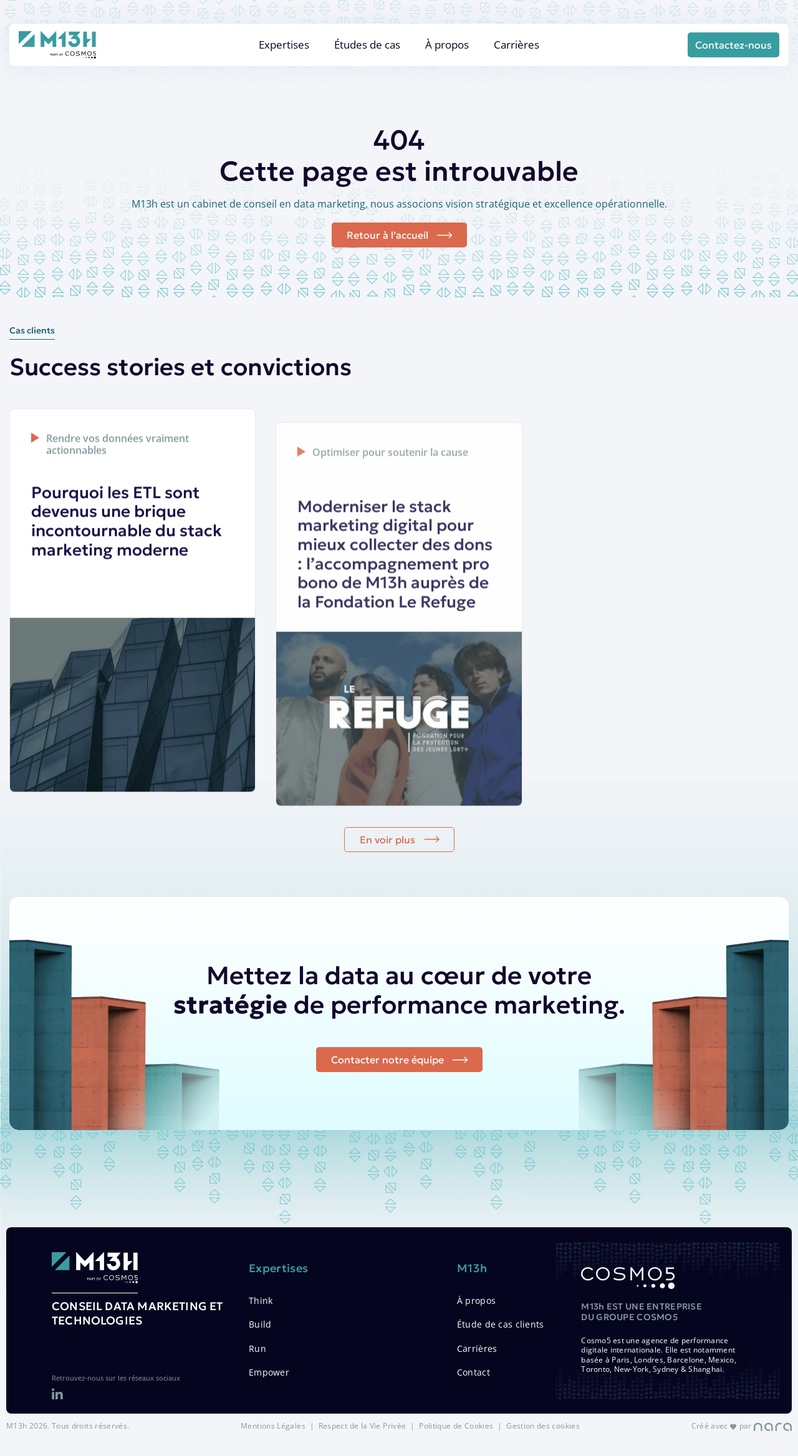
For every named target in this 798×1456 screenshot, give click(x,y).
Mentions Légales (273, 1425)
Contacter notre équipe (387, 1091)
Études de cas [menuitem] (367, 45)
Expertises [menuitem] (284, 45)
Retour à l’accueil (387, 235)
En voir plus (387, 876)
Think (260, 1300)
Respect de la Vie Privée (362, 1425)
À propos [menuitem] (447, 45)
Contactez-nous (733, 45)
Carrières (477, 1348)
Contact (473, 1372)
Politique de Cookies (456, 1425)
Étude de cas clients (500, 1324)
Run (257, 1348)
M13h (472, 1268)
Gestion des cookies (543, 1425)
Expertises (279, 1268)
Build (260, 1324)
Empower (269, 1372)
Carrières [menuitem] (516, 45)
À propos (476, 1300)
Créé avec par (741, 1425)
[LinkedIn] (57, 1395)
